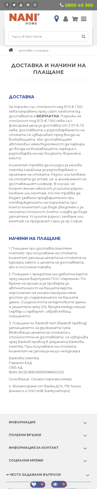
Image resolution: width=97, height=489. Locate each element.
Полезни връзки (25, 435)
